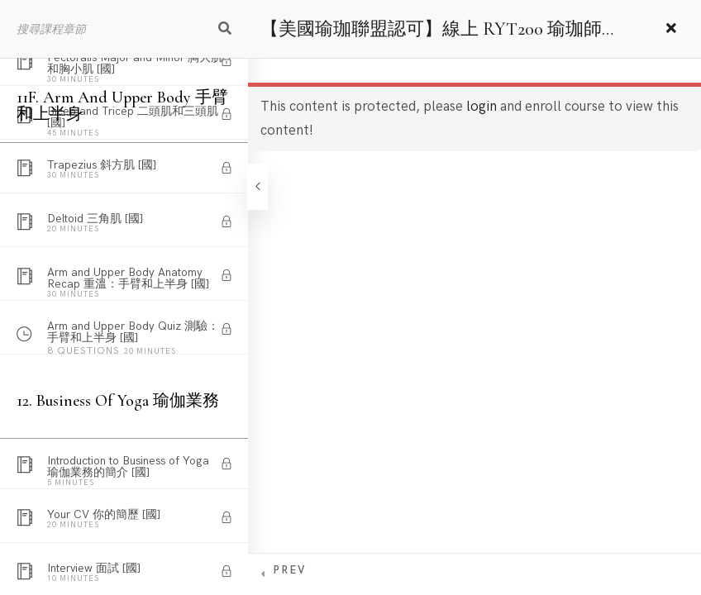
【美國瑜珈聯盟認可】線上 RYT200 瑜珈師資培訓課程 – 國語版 (440, 38)
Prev (289, 570)
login (481, 106)
